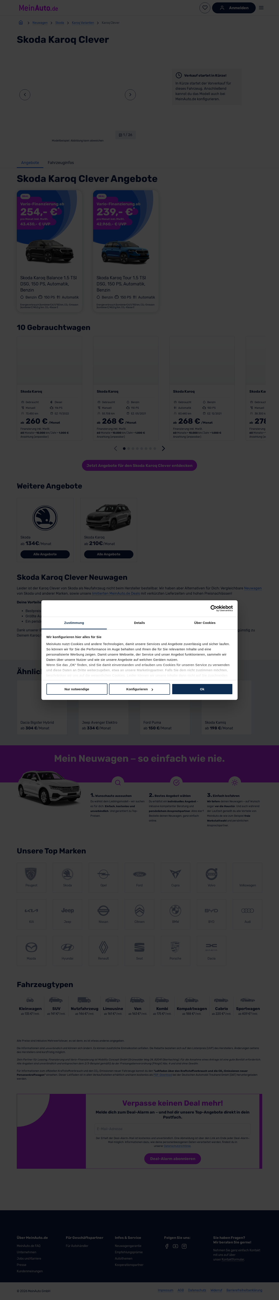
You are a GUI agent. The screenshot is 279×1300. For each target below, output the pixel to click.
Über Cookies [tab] (205, 622)
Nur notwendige (77, 689)
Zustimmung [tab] (74, 622)
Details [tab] (139, 622)
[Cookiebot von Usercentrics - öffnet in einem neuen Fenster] (214, 608)
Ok (202, 689)
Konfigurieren (139, 689)
